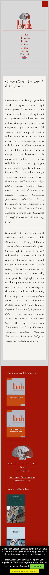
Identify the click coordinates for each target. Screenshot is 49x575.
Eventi (24, 51)
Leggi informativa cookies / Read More (24, 571)
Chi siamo (24, 38)
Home (24, 34)
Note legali (13, 477)
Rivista (24, 41)
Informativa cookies (23, 480)
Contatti (24, 54)
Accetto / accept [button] (37, 566)
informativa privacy (27, 477)
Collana (24, 47)
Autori (24, 44)
